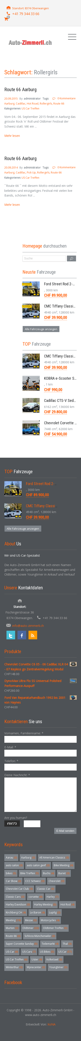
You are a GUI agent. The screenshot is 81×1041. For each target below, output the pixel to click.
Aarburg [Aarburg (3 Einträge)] (28, 857)
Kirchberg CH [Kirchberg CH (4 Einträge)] (16, 912)
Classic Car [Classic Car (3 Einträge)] (45, 889)
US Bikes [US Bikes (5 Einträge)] (47, 952)
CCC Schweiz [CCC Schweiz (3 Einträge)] (34, 881)
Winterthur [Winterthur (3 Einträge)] (14, 967)
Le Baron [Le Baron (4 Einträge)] (37, 912)
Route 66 (58, 103)
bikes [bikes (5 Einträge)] (11, 873)
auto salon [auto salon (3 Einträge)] (14, 865)
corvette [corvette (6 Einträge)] (35, 897)
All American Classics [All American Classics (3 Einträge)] (54, 857)
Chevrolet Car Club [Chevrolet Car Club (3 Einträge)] (19, 889)
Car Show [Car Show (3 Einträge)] (13, 881)
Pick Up (31, 172)
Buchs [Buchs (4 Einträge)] (48, 873)
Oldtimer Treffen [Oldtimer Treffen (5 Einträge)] (55, 928)
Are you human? (15, 818)
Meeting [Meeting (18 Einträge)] (13, 920)
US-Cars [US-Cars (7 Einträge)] (29, 952)
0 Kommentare (66, 98)
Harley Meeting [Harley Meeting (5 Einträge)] (45, 904)
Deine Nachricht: (17, 775)
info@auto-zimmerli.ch (28, 626)
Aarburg (9, 103)
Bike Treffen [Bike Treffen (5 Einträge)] (29, 873)
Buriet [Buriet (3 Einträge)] (63, 873)
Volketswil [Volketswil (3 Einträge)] (54, 959)
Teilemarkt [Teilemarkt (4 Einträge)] (50, 944)
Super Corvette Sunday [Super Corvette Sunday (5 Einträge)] (21, 944)
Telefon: (11, 761)
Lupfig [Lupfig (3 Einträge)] (54, 912)
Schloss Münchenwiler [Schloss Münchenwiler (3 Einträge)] (40, 936)
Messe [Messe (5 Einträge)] (31, 920)
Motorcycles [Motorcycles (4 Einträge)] (50, 920)
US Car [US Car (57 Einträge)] (65, 952)
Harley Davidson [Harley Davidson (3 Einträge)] (18, 904)
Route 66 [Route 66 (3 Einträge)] (13, 936)
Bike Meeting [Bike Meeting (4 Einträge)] (63, 865)
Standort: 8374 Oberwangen (30, 8)
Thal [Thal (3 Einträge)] (67, 944)
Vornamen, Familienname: (23, 733)
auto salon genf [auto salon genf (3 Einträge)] (38, 865)
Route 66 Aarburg (20, 89)
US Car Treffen (30, 108)
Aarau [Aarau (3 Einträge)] (11, 857)
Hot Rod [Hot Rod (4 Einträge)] (67, 904)
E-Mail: (10, 747)
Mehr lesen (12, 136)
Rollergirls (46, 103)
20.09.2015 (11, 98)
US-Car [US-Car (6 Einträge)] (12, 952)
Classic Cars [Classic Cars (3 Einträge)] (15, 897)
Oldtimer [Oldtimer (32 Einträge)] (30, 928)
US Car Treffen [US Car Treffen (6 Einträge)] (16, 959)
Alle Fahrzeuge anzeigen (41, 329)
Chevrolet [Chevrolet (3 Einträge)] (56, 881)
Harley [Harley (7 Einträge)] (52, 897)
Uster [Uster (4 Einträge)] (37, 959)
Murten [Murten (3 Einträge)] (12, 928)
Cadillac (20, 103)
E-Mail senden (65, 830)
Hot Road (32, 103)
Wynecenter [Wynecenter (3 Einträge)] (36, 967)
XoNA (52, 1024)
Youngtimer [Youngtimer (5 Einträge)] (58, 967)
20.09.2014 (11, 167)
